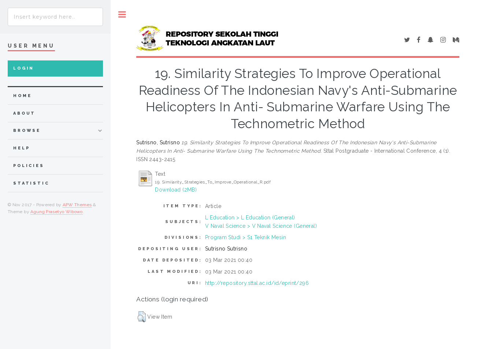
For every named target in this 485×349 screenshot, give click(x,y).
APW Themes (77, 204)
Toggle (122, 14)
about (24, 113)
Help (21, 148)
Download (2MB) (176, 190)
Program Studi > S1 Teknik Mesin (245, 237)
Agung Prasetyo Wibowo (56, 211)
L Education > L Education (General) (250, 217)
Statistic (31, 183)
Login (23, 68)
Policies (28, 165)
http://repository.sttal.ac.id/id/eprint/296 (257, 283)
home (22, 95)
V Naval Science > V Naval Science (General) (261, 226)
